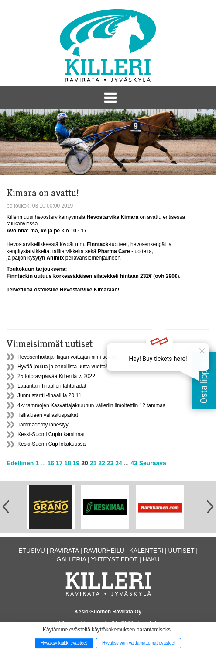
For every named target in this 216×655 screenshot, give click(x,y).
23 (110, 463)
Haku (151, 559)
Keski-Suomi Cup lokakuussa (51, 444)
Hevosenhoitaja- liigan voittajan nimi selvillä (67, 357)
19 (76, 463)
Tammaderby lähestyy (43, 425)
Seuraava (152, 463)
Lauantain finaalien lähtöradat (51, 386)
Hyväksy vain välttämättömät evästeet (138, 643)
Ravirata (64, 550)
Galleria (71, 559)
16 (50, 463)
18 (67, 463)
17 (59, 463)
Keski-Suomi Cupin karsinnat (51, 434)
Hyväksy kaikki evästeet (64, 643)
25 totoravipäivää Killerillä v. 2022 (56, 376)
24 (118, 463)
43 (133, 463)
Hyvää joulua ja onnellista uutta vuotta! (62, 367)
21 (93, 463)
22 (101, 463)
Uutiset (181, 550)
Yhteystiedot (114, 559)
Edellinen (20, 463)
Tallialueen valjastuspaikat (47, 415)
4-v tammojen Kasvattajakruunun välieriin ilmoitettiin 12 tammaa (91, 405)
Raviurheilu (104, 550)
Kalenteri (146, 550)
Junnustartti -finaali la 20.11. (50, 395)
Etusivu (31, 550)
